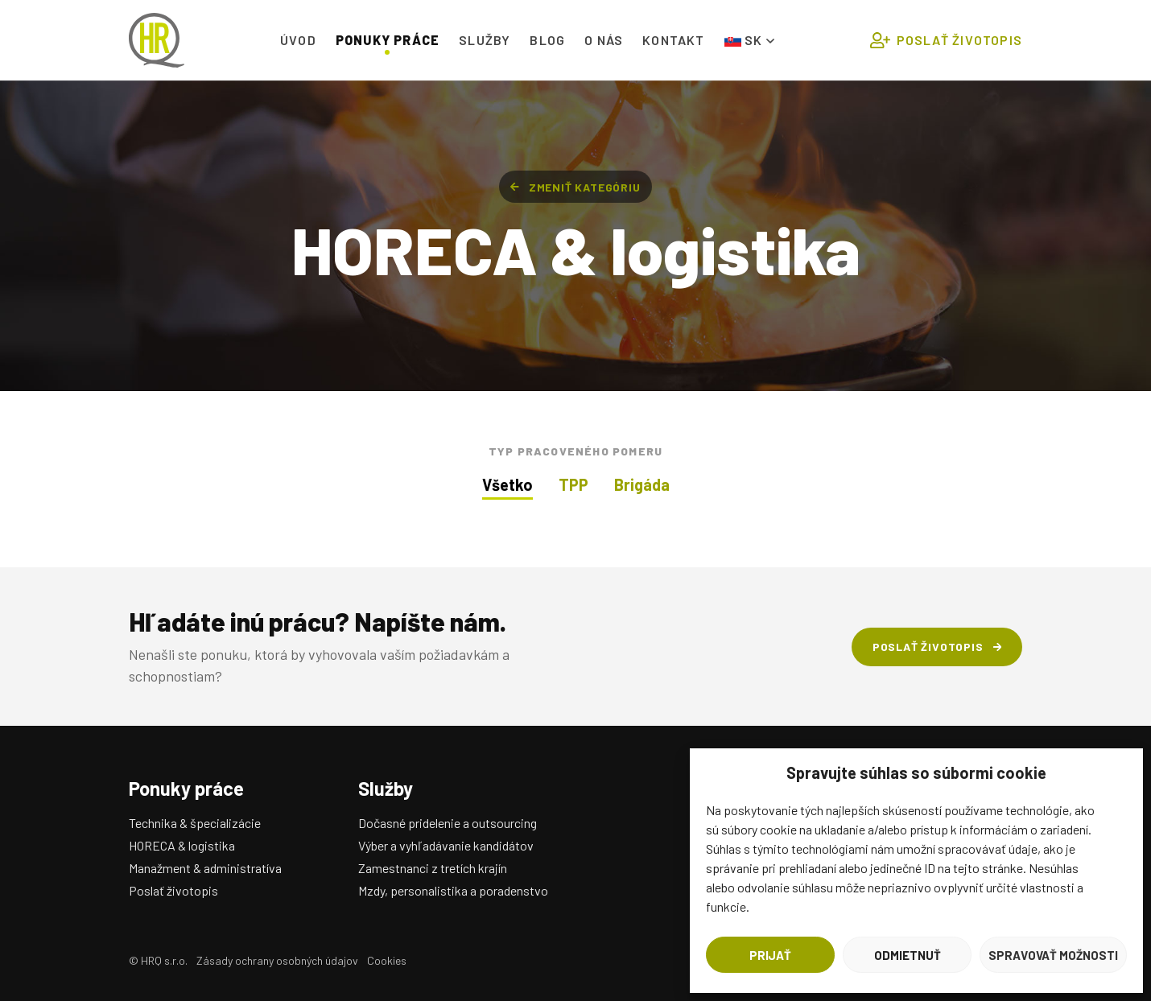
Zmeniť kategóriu (575, 187)
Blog (547, 39)
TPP (573, 484)
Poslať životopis (946, 40)
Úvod (298, 39)
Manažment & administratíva (205, 867)
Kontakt (673, 39)
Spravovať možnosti (1053, 955)
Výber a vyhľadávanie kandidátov (446, 845)
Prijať (770, 955)
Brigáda (642, 484)
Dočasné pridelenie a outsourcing (447, 822)
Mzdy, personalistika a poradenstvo (453, 890)
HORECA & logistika (182, 845)
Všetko (507, 484)
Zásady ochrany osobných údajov (277, 960)
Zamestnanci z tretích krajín (432, 867)
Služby (484, 39)
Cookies (386, 960)
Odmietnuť (907, 955)
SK (749, 39)
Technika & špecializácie (195, 822)
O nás (603, 39)
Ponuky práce (387, 39)
